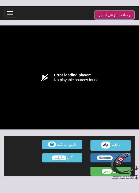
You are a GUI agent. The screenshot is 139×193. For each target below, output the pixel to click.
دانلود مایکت (62, 144)
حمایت (110, 157)
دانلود (110, 145)
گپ (62, 157)
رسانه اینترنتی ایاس (114, 15)
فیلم (111, 171)
